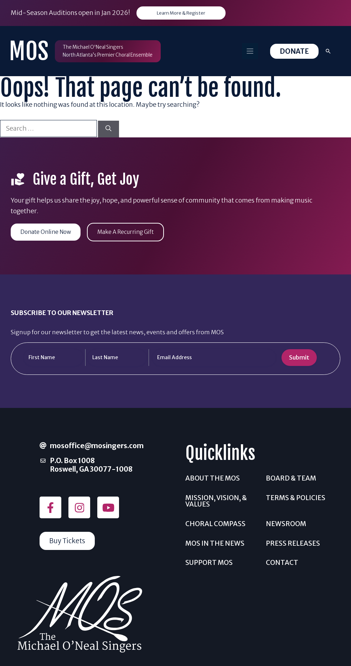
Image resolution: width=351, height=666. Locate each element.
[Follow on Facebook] (50, 508)
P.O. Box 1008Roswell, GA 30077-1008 (91, 465)
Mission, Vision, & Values (216, 501)
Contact (282, 563)
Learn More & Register (181, 13)
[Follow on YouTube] (108, 508)
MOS (28, 51)
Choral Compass (215, 524)
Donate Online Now (47, 232)
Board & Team (291, 479)
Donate (294, 51)
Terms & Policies (295, 498)
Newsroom (286, 524)
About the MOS (212, 479)
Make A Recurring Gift (132, 232)
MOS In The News (214, 544)
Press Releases (293, 544)
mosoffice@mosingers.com (97, 446)
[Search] (108, 129)
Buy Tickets (68, 541)
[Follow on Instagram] (79, 508)
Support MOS (209, 563)
